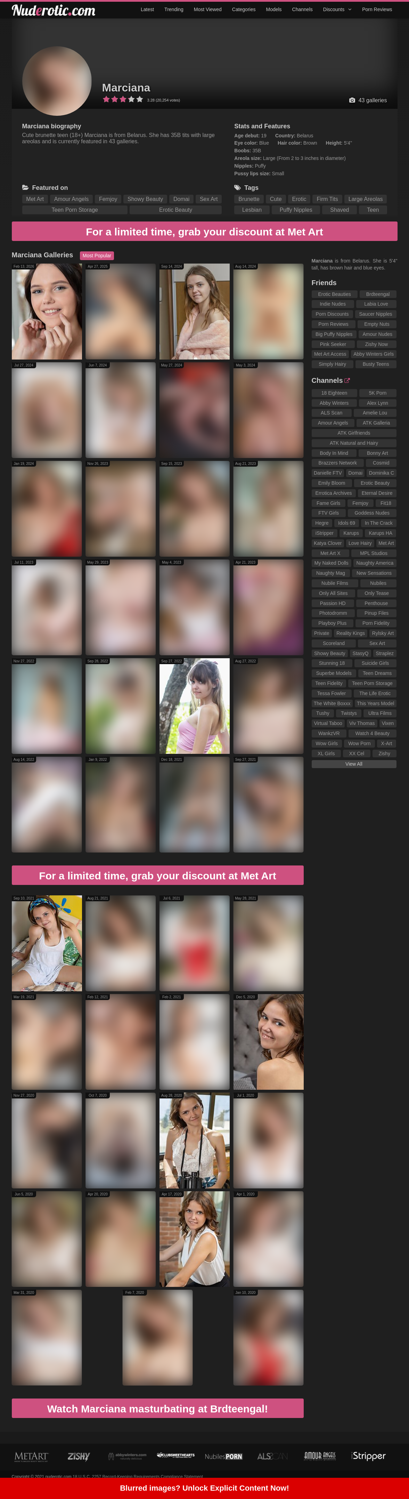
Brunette (248, 199)
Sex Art (209, 199)
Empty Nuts (376, 324)
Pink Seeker (333, 344)
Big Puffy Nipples (334, 334)
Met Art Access (330, 354)
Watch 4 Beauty (372, 733)
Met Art (35, 199)
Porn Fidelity (376, 623)
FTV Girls (328, 513)
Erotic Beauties (334, 294)
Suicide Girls (375, 663)
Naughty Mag (330, 573)
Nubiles (378, 583)
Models (273, 9)
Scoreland (334, 643)
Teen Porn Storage (75, 210)
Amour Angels (71, 199)
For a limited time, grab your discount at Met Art (204, 231)
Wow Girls (327, 743)
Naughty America (375, 563)
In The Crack (379, 523)
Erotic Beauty (175, 210)
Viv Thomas (362, 723)
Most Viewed (208, 9)
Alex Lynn (377, 403)
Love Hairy (360, 543)
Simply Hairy (332, 364)
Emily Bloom (331, 483)
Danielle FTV (328, 473)
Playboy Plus (332, 623)
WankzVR (329, 733)
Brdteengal (378, 294)
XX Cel (357, 753)
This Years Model (375, 703)
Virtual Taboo (328, 723)
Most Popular (97, 255)
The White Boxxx (332, 703)
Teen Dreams (377, 673)
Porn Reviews (377, 9)
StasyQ (361, 653)
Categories (244, 9)
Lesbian (252, 210)
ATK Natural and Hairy (354, 443)
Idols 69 (346, 523)
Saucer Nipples (375, 314)
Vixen (388, 723)
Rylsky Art (383, 633)
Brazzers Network (338, 463)
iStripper (325, 533)
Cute (276, 199)
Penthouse (376, 603)
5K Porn (378, 393)
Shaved (339, 210)
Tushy (322, 713)
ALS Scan (331, 413)
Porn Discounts (332, 314)
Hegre (321, 523)
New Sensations (374, 573)
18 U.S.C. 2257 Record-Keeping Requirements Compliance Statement (138, 1476)
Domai (181, 199)
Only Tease (377, 593)
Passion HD (333, 603)
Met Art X (330, 553)
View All (353, 764)
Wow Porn (359, 743)
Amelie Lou (375, 413)
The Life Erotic (375, 693)
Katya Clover (328, 543)
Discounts (337, 9)
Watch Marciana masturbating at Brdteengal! (157, 1409)
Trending (173, 9)
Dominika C (381, 473)
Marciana (126, 87)
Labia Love (376, 304)
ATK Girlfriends (354, 433)
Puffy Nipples (296, 210)
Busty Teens (376, 364)
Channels (302, 9)
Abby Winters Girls (373, 354)
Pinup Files (376, 613)
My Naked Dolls (331, 563)
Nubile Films (334, 583)
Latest (147, 9)
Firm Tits (327, 199)
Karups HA (380, 533)
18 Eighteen (334, 393)
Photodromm (333, 613)
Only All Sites (333, 593)
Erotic (299, 199)
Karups (351, 533)
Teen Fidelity (329, 683)
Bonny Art (377, 453)
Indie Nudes (333, 304)
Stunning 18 (332, 663)
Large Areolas (366, 199)
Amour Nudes (377, 334)
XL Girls (326, 753)
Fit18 (386, 503)
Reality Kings (350, 633)
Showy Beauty (145, 199)
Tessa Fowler (331, 693)
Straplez (385, 653)
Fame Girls (328, 503)
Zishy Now (376, 344)
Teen (373, 210)
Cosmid (381, 463)
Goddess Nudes (371, 513)
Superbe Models (334, 673)
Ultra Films (380, 713)
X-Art (386, 743)
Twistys (349, 713)
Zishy (384, 753)
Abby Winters (334, 403)
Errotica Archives (334, 493)
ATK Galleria (376, 423)
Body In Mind (334, 453)
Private (321, 633)
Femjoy (108, 199)
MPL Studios (373, 553)
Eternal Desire (377, 493)
